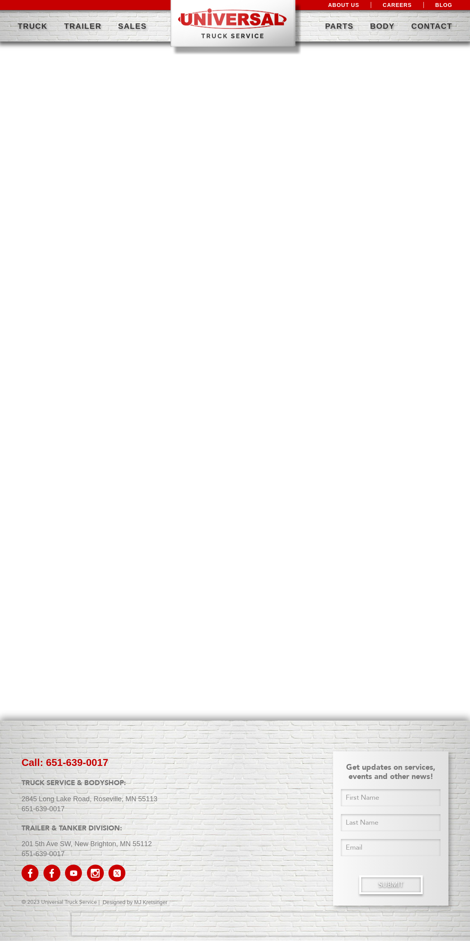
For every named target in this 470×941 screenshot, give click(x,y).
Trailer (83, 26)
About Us (343, 5)
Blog (443, 5)
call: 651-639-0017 (65, 762)
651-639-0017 (43, 809)
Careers (397, 5)
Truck (33, 26)
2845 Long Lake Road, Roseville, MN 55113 (89, 799)
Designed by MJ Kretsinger (135, 902)
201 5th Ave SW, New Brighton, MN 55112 (87, 844)
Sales (132, 26)
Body (382, 26)
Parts (339, 26)
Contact (431, 26)
